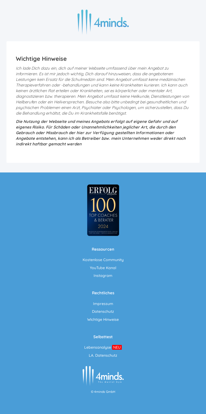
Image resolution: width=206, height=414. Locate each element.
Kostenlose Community (103, 259)
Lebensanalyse (97, 347)
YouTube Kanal (103, 267)
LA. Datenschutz (103, 355)
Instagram (103, 275)
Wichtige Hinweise (103, 319)
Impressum (103, 303)
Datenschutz (103, 311)
